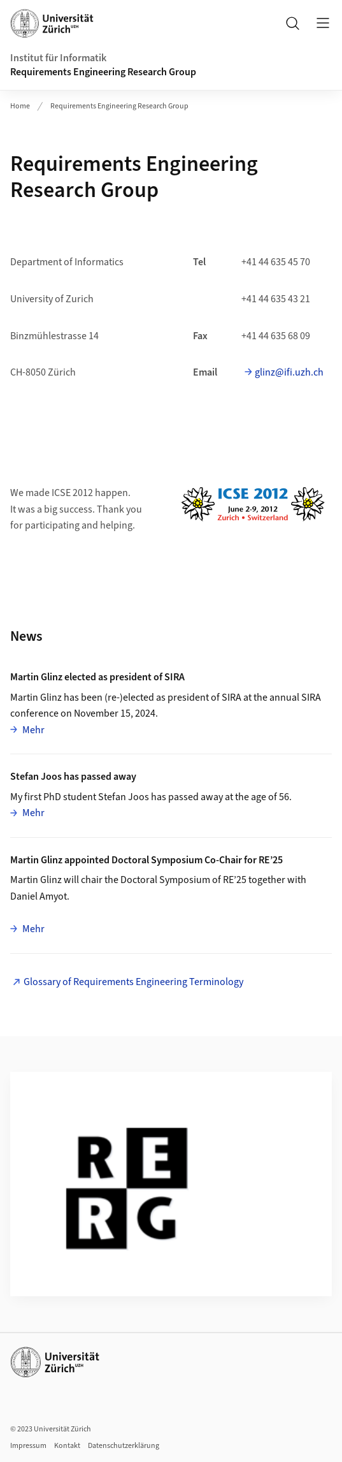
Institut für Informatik (58, 58)
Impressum (28, 1445)
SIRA (231, 698)
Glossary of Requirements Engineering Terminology (133, 982)
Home (20, 106)
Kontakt (67, 1445)
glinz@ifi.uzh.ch (289, 372)
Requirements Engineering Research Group (103, 72)
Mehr (32, 729)
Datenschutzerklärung (123, 1445)
